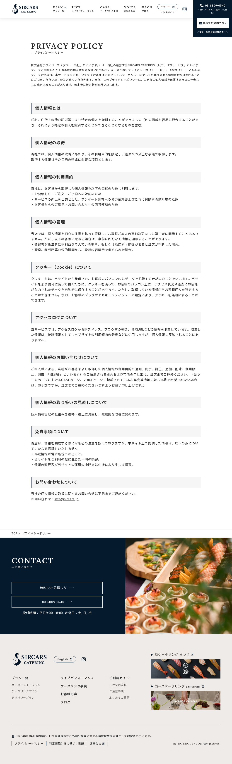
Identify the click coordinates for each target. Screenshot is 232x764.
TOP (14, 533)
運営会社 (97, 743)
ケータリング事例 (73, 686)
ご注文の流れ (118, 685)
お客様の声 (68, 694)
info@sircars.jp (67, 499)
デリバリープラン (23, 697)
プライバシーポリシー (29, 743)
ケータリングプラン (25, 691)
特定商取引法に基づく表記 (66, 743)
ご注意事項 (116, 691)
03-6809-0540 (57, 602)
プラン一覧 (20, 678)
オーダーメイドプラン (26, 685)
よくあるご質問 (119, 697)
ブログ (65, 702)
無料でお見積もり (57, 588)
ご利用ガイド (168, 12)
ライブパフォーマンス (77, 678)
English (167, 6)
